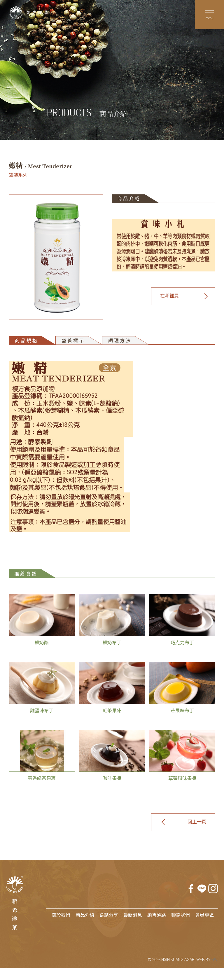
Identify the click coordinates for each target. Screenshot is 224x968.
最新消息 (132, 914)
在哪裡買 (169, 295)
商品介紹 (85, 914)
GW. (214, 959)
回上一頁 (197, 821)
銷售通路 (156, 914)
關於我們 (61, 914)
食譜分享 (108, 914)
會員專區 (204, 914)
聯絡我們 (180, 914)
